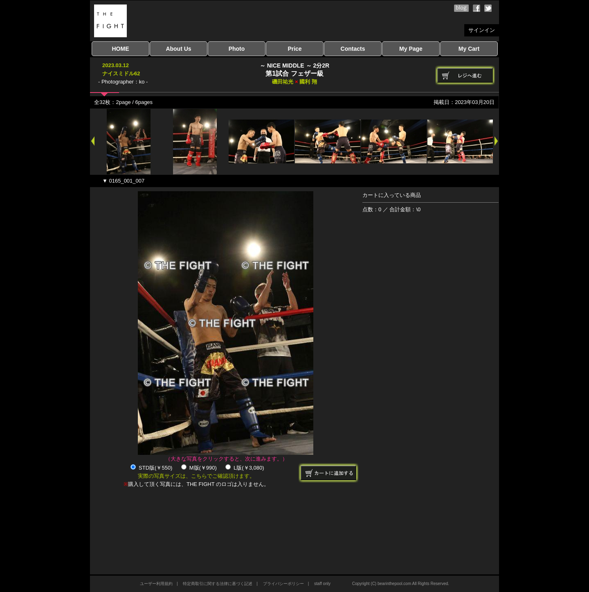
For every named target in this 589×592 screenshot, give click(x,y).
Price (294, 48)
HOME (120, 48)
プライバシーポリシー (283, 583)
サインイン (481, 30)
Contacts (353, 48)
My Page (411, 48)
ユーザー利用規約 (156, 583)
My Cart (469, 48)
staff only (322, 583)
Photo (237, 48)
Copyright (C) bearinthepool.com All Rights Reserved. (400, 583)
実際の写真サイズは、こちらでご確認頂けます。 (196, 476)
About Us (178, 48)
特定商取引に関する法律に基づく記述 (217, 583)
